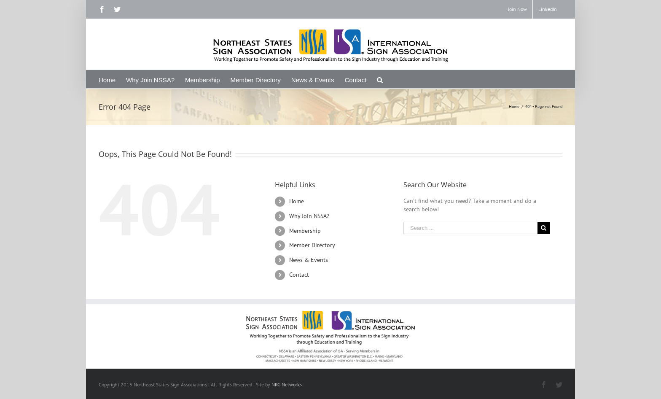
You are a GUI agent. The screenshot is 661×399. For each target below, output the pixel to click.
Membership (305, 231)
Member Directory (312, 245)
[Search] (380, 79)
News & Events (308, 260)
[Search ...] (470, 228)
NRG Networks (286, 384)
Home (296, 201)
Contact (299, 274)
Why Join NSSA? (309, 216)
